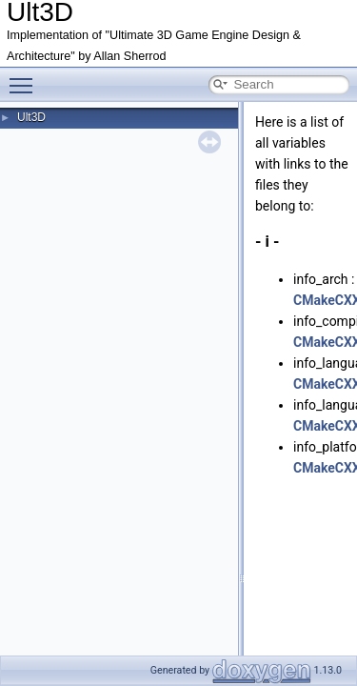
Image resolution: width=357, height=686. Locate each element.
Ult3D (31, 117)
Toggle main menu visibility (26, 77)
